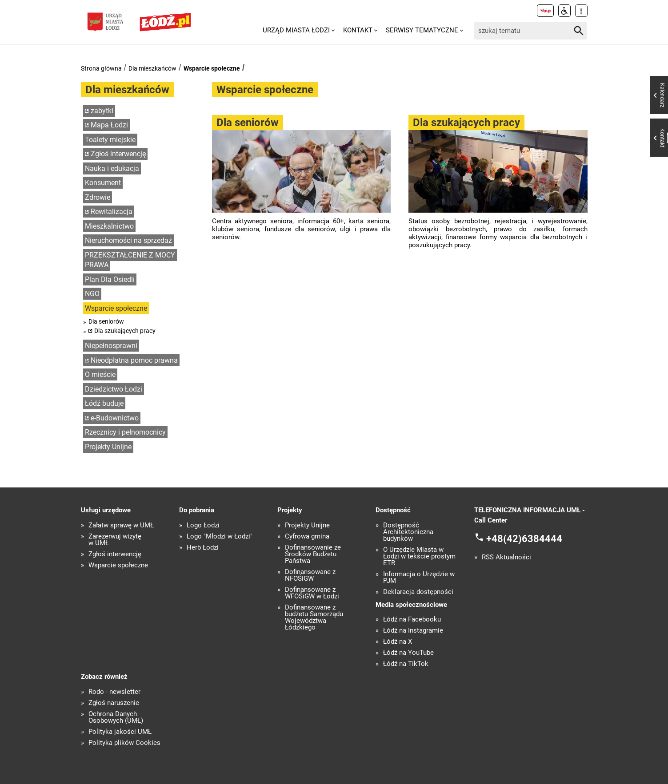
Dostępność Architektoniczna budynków (408, 532)
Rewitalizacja (111, 211)
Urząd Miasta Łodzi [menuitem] (296, 30)
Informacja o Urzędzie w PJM (419, 577)
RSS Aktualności (506, 557)
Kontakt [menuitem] (357, 30)
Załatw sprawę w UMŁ (121, 525)
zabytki (102, 111)
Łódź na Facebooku (412, 619)
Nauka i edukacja (112, 168)
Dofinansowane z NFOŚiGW (310, 575)
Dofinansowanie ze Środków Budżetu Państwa (313, 554)
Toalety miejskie (110, 139)
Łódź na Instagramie (413, 630)
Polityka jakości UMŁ (120, 732)
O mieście (100, 374)
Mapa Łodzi (109, 125)
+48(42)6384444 (524, 538)
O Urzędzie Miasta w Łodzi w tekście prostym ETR (419, 556)
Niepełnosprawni (111, 345)
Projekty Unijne (108, 447)
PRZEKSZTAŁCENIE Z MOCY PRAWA (130, 260)
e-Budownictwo (115, 418)
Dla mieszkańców (152, 68)
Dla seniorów (106, 321)
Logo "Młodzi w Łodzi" (219, 536)
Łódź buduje (104, 403)
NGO (92, 293)
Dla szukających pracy (125, 330)
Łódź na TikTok (405, 664)
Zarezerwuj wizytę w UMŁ (114, 539)
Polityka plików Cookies (124, 743)
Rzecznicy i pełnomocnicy (125, 432)
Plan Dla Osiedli (110, 279)
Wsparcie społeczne (212, 68)
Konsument (103, 182)
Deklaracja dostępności (418, 592)
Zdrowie (97, 197)
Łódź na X (397, 641)
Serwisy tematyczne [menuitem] (422, 30)
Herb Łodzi (203, 547)
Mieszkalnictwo (109, 226)
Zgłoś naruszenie (113, 703)
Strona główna (101, 68)
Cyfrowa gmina (307, 536)
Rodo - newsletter (114, 692)
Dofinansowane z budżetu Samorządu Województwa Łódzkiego (314, 617)
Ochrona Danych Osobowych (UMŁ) (115, 717)
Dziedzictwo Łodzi (113, 389)
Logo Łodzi (203, 525)
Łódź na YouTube (408, 652)
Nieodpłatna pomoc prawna (134, 360)
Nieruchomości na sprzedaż (128, 240)
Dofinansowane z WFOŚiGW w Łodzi (312, 593)
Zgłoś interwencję (118, 154)
